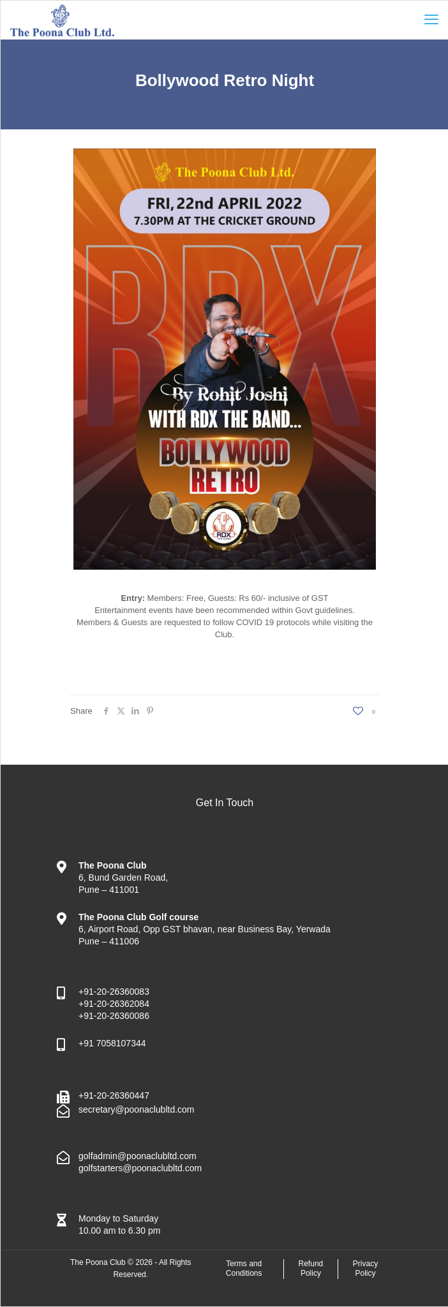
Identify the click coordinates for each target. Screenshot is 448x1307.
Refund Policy (311, 1268)
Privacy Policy (365, 1268)
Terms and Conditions (244, 1268)
